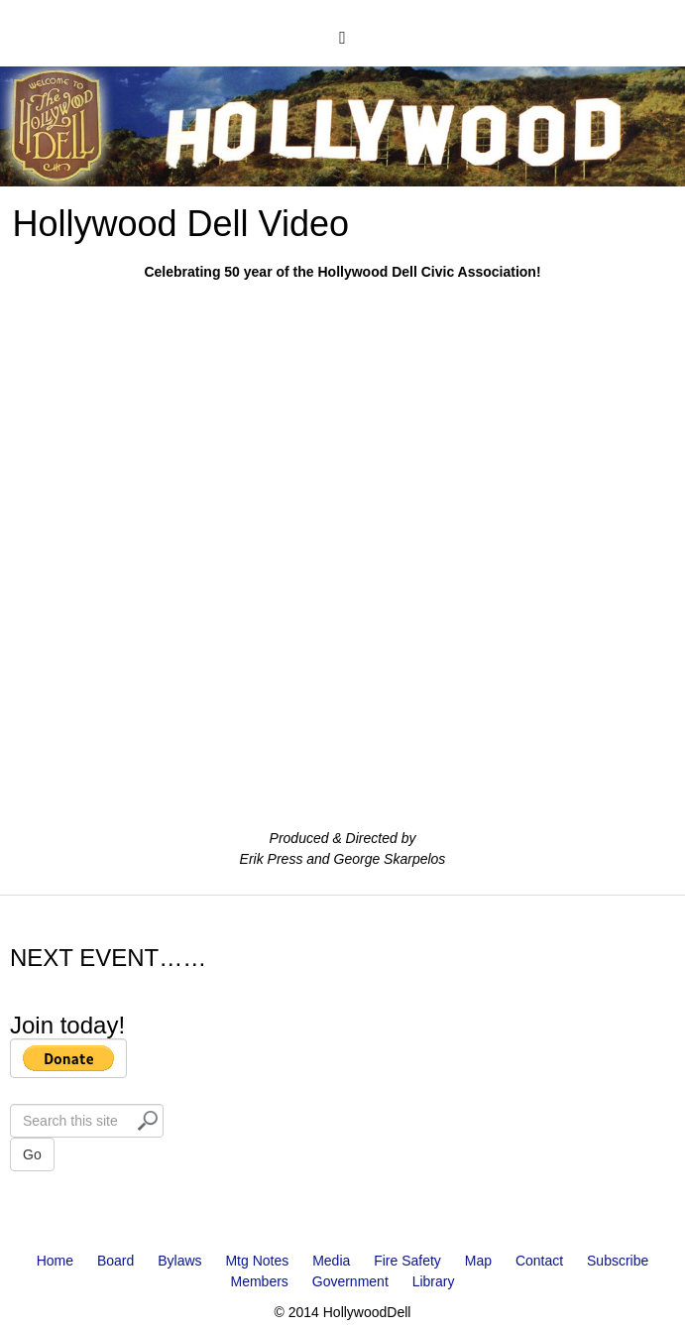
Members (259, 1281)
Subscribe (617, 1261)
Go (32, 1154)
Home (55, 1261)
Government (350, 1281)
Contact (539, 1261)
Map (478, 1261)
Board (115, 1261)
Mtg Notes (256, 1261)
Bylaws (179, 1261)
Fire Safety (407, 1261)
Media (331, 1261)
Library (433, 1281)
